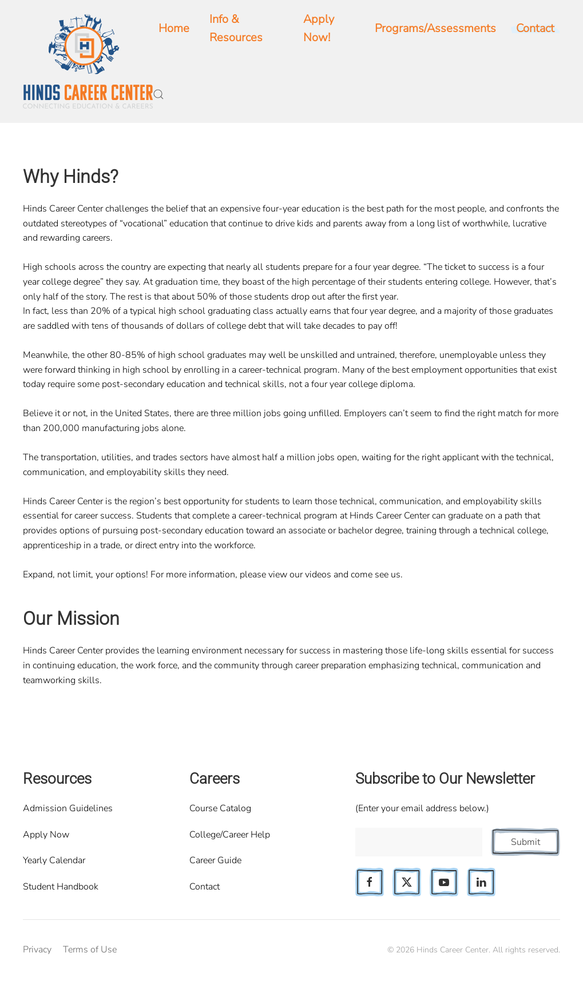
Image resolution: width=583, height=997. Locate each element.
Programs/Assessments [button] (435, 28)
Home (173, 28)
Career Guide (215, 860)
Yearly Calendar (54, 860)
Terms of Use (90, 949)
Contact (204, 886)
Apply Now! (318, 28)
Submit (525, 842)
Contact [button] (535, 28)
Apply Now (46, 834)
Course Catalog (220, 808)
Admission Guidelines (68, 808)
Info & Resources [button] (236, 28)
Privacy (37, 949)
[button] (158, 94)
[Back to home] (88, 61)
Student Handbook (60, 886)
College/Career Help (229, 834)
